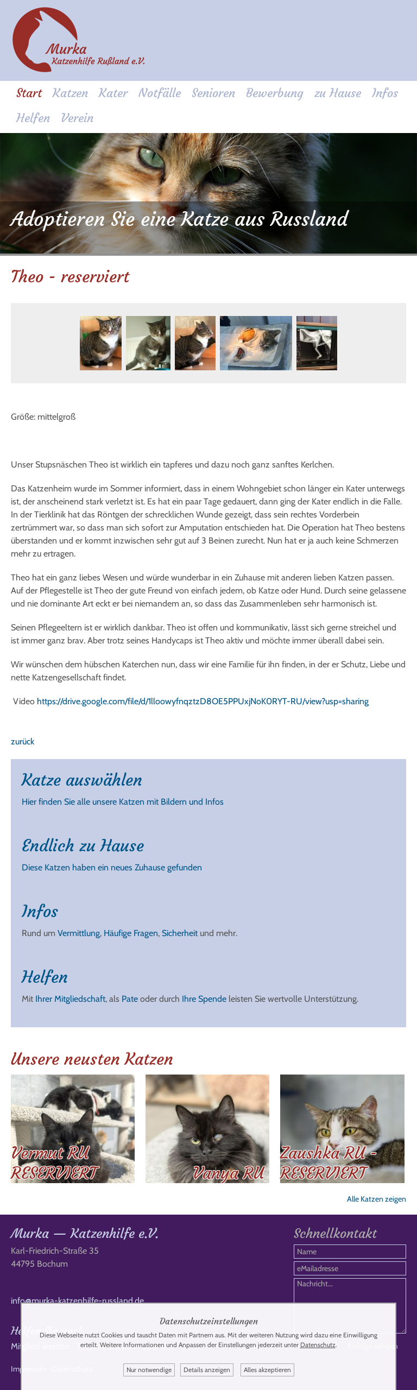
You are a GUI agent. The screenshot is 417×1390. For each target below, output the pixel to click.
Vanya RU (228, 1173)
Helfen (33, 118)
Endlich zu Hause (83, 846)
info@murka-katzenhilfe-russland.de (77, 1301)
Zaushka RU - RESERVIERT (328, 1163)
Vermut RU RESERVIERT (54, 1163)
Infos (385, 93)
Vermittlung (79, 933)
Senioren (213, 93)
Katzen (70, 93)
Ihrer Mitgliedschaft (70, 999)
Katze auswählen (82, 780)
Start (29, 93)
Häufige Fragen (131, 933)
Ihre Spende (204, 999)
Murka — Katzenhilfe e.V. (85, 1233)
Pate (130, 999)
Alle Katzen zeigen (376, 1199)
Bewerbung (275, 93)
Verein (77, 118)
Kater (113, 93)
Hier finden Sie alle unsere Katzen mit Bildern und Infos (123, 802)
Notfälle (159, 93)
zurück (22, 741)
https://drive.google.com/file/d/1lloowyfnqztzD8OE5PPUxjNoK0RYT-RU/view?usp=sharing (203, 701)
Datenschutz (318, 1345)
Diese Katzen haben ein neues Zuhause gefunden (112, 867)
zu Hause (337, 93)
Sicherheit (180, 933)
